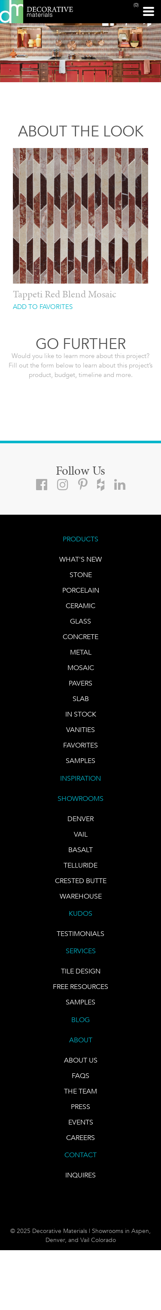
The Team (80, 1091)
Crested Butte (80, 880)
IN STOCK (80, 714)
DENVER (80, 818)
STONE (81, 574)
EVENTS (80, 1122)
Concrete (80, 636)
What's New (80, 559)
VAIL (81, 834)
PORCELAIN (80, 590)
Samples (80, 760)
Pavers (80, 683)
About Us (80, 1060)
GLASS (80, 621)
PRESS (80, 1106)
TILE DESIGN (80, 971)
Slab (81, 698)
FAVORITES (80, 745)
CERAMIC (80, 605)
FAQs (80, 1075)
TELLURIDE (80, 865)
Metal (80, 652)
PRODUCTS (80, 539)
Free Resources (80, 986)
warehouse (81, 896)
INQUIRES (80, 1175)
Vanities (80, 729)
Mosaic (80, 667)
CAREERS (80, 1137)
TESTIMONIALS (80, 933)
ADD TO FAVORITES (43, 307)
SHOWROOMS (80, 798)
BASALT (80, 849)
